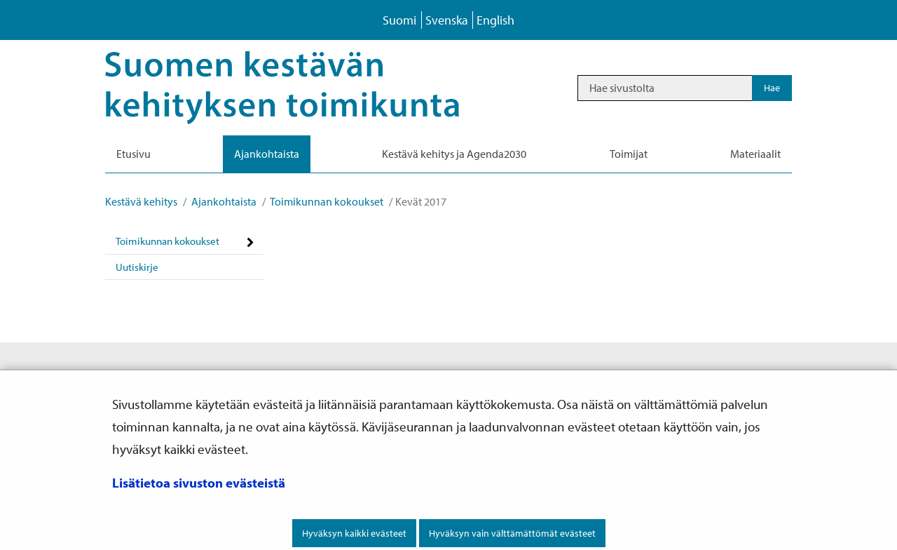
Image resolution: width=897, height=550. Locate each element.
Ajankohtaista (222, 201)
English (495, 20)
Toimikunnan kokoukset (325, 201)
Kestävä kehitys (141, 201)
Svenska (446, 20)
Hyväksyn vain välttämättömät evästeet (512, 533)
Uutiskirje (137, 267)
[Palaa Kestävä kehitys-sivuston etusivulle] (301, 87)
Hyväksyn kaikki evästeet (354, 533)
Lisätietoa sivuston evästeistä (198, 482)
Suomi (399, 20)
